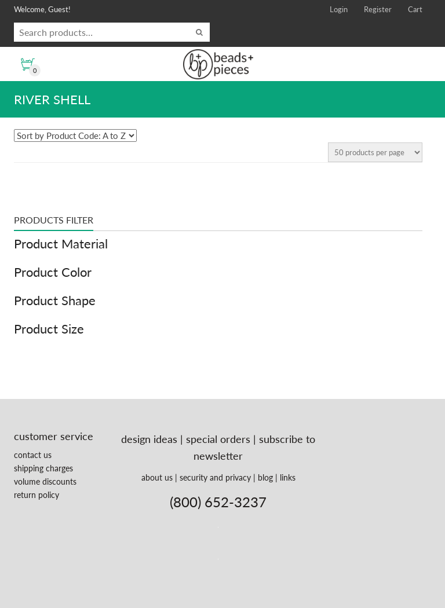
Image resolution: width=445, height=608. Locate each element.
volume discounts (45, 481)
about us (157, 477)
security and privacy (215, 477)
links (288, 477)
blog (265, 477)
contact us (33, 455)
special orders (218, 439)
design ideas (149, 439)
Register (378, 9)
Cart (415, 9)
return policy (36, 495)
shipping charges (43, 468)
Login (339, 9)
